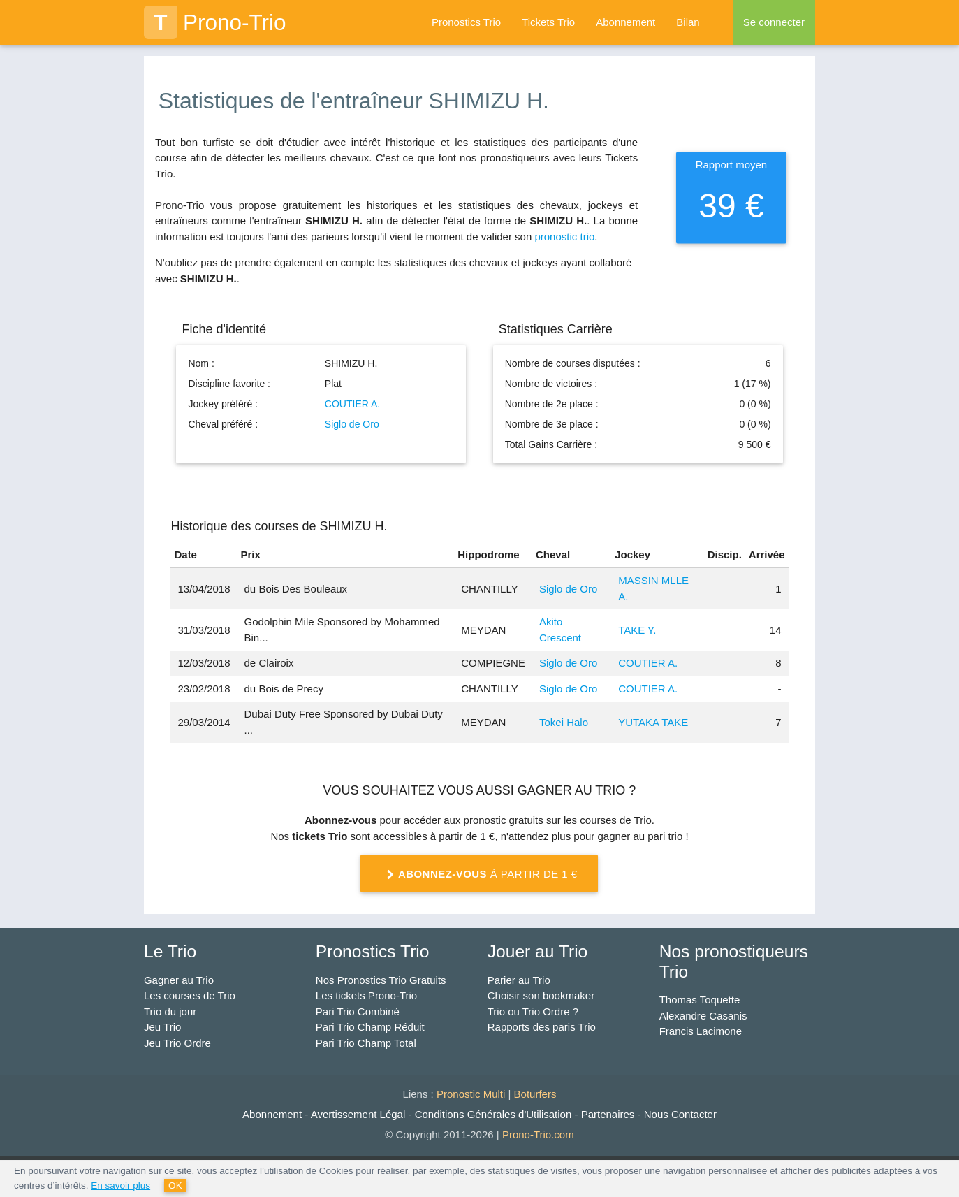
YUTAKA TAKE (653, 722)
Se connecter (774, 22)
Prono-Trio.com (538, 1134)
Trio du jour (170, 1011)
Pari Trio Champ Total (366, 1043)
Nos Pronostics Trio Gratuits (381, 980)
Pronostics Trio (466, 22)
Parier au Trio (519, 980)
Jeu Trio (162, 1027)
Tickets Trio (548, 22)
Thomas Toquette (699, 1000)
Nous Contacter (680, 1114)
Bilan (687, 22)
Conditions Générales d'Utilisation (493, 1114)
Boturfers (535, 1094)
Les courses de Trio (189, 995)
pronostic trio (564, 236)
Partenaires (608, 1114)
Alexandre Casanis (703, 1016)
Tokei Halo (563, 722)
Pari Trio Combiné (358, 1011)
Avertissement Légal (358, 1114)
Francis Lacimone (700, 1031)
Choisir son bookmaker (541, 995)
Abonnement (625, 22)
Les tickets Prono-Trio (366, 995)
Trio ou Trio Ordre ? (533, 1011)
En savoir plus (120, 1185)
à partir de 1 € (479, 874)
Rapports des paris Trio (542, 1027)
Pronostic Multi (471, 1094)
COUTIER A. (352, 403)
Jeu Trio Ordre (177, 1043)
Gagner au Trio (179, 980)
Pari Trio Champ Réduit (370, 1027)
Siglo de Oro (352, 424)
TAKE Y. (637, 630)
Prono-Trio (215, 22)
